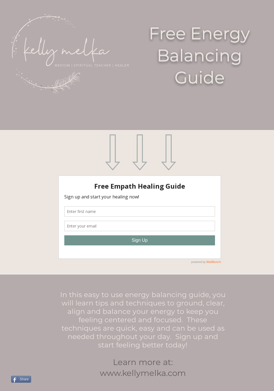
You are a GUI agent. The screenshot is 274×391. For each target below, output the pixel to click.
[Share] (21, 379)
